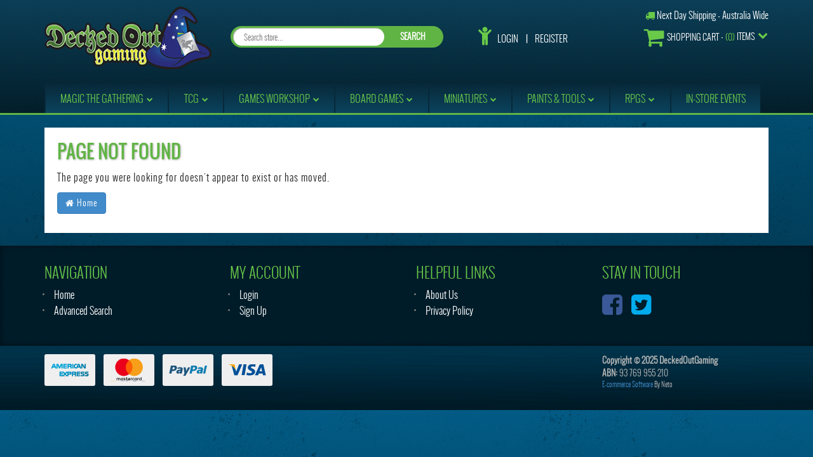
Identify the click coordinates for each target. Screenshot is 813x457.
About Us (442, 295)
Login (507, 39)
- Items (699, 37)
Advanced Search (83, 310)
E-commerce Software (627, 384)
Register (551, 39)
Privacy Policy (449, 310)
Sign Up (253, 310)
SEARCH (413, 36)
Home (81, 202)
